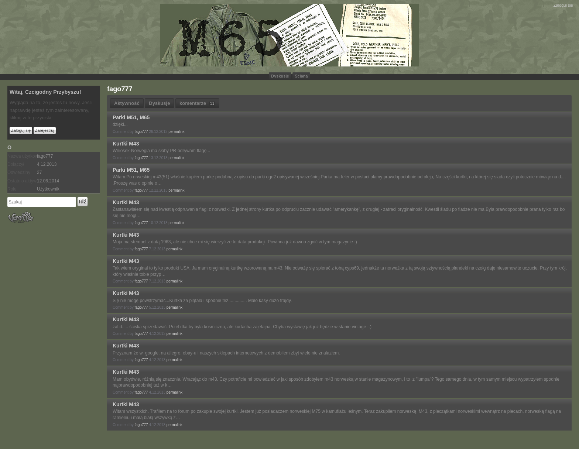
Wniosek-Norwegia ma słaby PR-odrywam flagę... (161, 150)
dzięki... (120, 124)
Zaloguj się (563, 5)
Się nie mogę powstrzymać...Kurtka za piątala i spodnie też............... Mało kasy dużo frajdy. (202, 300)
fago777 (141, 132)
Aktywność (127, 103)
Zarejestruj (44, 130)
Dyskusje (280, 76)
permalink (176, 132)
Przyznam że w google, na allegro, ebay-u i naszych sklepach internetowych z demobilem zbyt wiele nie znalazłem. (226, 353)
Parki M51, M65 (131, 117)
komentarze (197, 103)
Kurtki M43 (126, 144)
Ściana (301, 76)
